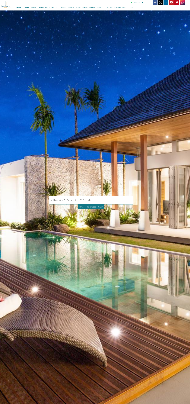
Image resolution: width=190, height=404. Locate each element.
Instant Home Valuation (85, 7)
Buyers (99, 7)
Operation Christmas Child (115, 7)
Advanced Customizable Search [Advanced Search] (91, 207)
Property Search (30, 7)
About (63, 7)
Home (18, 7)
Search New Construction (49, 7)
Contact (131, 7)
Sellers (71, 7)
